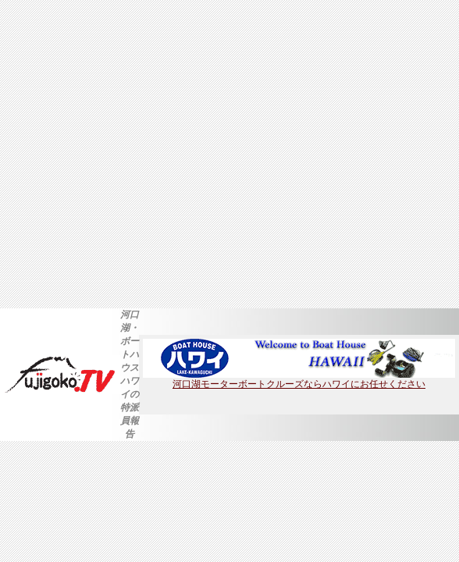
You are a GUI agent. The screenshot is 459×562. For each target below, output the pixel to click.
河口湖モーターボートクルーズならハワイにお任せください (299, 379)
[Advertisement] (146, 154)
